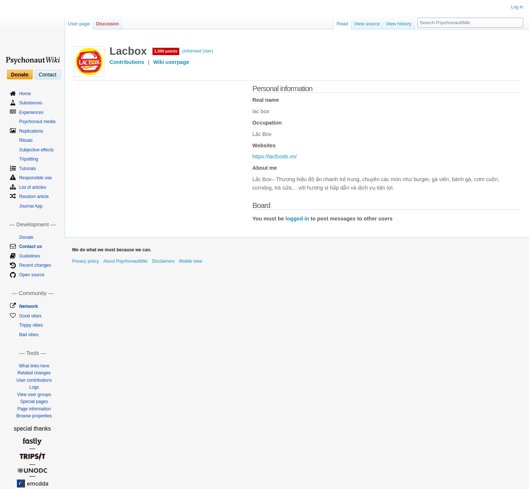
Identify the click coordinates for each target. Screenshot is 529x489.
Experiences (31, 112)
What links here (34, 365)
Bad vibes (29, 334)
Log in (517, 7)
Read (342, 23)
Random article (34, 196)
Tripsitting (28, 159)
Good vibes (30, 316)
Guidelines (29, 256)
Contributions (126, 62)
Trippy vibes (31, 325)
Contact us (30, 246)
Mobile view (190, 261)
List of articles (32, 187)
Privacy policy (85, 261)
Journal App (30, 206)
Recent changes (35, 265)
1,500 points (166, 51)
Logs (34, 387)
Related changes (34, 372)
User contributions (34, 380)
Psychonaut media (37, 121)
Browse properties (34, 415)
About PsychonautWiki (125, 261)
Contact (47, 75)
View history (398, 23)
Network (28, 306)
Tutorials (27, 168)
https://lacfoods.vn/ (274, 156)
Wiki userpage (171, 62)
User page (79, 23)
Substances (30, 102)
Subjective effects (36, 149)
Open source (31, 274)
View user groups (34, 394)
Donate (19, 75)
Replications (31, 131)
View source (367, 23)
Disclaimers (163, 261)
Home (25, 93)
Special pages (34, 401)
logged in (297, 219)
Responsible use (35, 177)
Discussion (107, 23)
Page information (34, 408)
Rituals (26, 140)
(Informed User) (197, 51)
